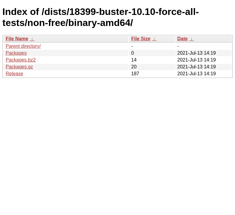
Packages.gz (19, 66)
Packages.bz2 (21, 59)
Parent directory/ (23, 46)
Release (14, 73)
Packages (16, 53)
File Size (140, 38)
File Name (17, 38)
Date (182, 38)
